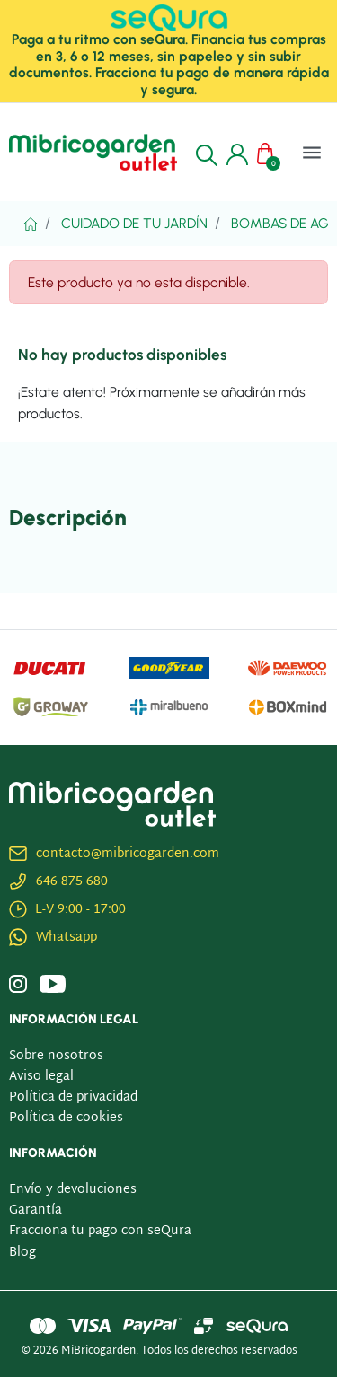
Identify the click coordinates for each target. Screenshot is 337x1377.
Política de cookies (66, 1118)
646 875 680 (72, 882)
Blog (22, 1252)
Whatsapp (66, 937)
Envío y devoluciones (73, 1190)
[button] (206, 152)
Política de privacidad (73, 1097)
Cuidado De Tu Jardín (134, 223)
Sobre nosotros (56, 1056)
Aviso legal (41, 1077)
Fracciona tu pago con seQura (100, 1231)
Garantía (35, 1210)
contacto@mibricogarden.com (127, 854)
